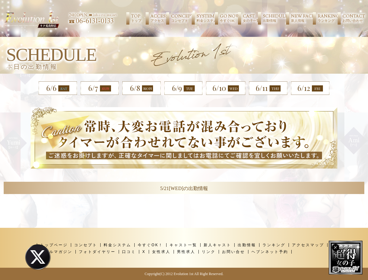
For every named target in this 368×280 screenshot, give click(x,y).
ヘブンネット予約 (269, 252)
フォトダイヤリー (97, 252)
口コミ (129, 252)
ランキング (274, 245)
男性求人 (186, 252)
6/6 (57, 88)
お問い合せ (233, 252)
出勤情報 (247, 245)
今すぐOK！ (150, 245)
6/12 (310, 92)
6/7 (99, 88)
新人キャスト (217, 245)
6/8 (141, 88)
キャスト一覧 (183, 245)
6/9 (183, 88)
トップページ (54, 245)
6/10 (226, 88)
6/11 (268, 88)
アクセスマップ (308, 245)
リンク (209, 252)
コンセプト (85, 245)
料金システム (117, 245)
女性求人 (161, 252)
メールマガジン (56, 252)
